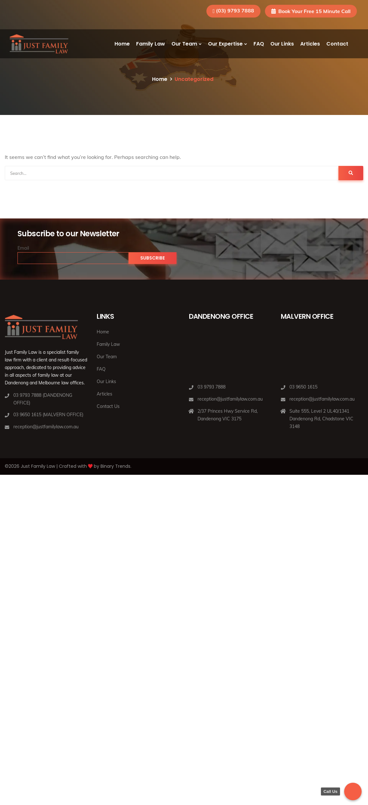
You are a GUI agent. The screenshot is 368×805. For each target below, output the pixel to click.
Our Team (184, 43)
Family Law (150, 43)
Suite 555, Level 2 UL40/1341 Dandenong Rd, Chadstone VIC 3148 (321, 418)
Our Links (282, 43)
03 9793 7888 (212, 387)
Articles (310, 43)
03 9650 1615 (303, 387)
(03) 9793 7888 (235, 10)
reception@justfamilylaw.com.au (46, 427)
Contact (337, 43)
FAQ (258, 43)
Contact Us (108, 406)
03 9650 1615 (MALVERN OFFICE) (48, 414)
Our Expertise (225, 43)
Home (122, 43)
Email (23, 248)
